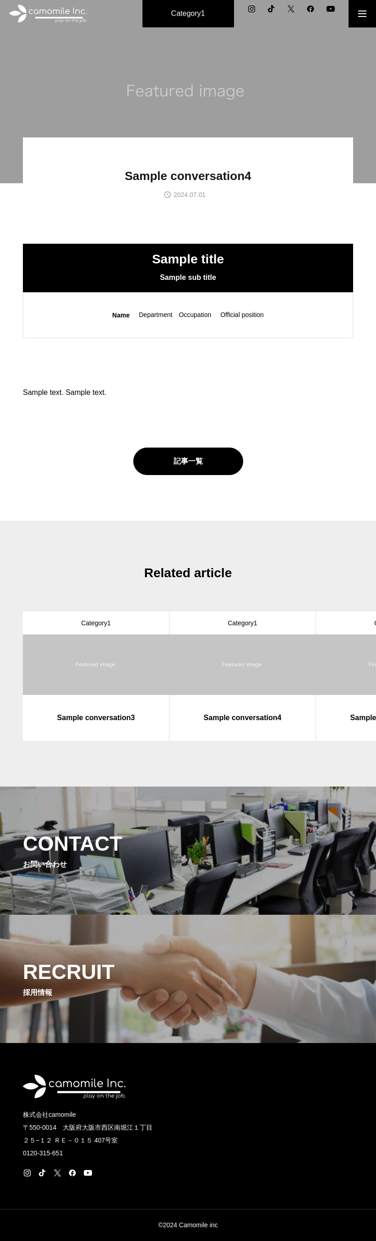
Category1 (96, 623)
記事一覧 (188, 461)
